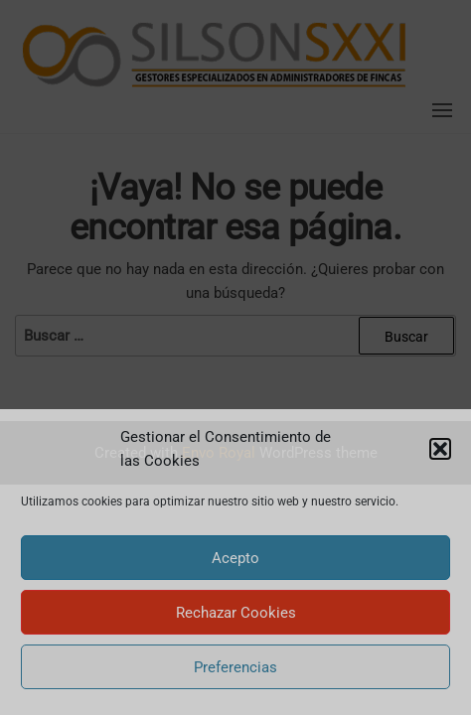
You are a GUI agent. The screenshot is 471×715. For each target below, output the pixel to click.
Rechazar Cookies (236, 613)
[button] (440, 449)
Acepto (235, 558)
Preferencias (235, 667)
